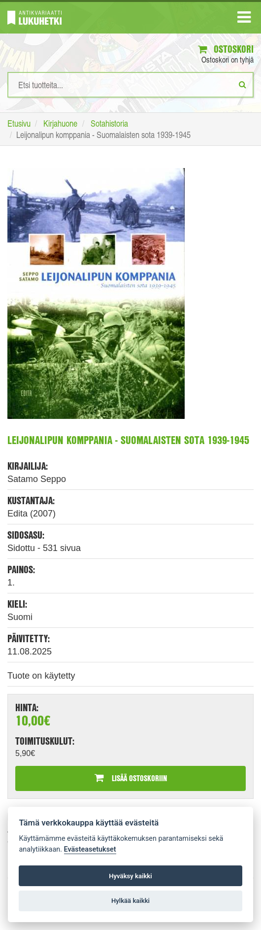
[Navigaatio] (244, 19)
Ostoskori (226, 49)
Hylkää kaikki (130, 900)
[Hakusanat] (130, 85)
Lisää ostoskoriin (131, 778)
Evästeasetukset (90, 849)
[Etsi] (242, 84)
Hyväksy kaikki (130, 876)
